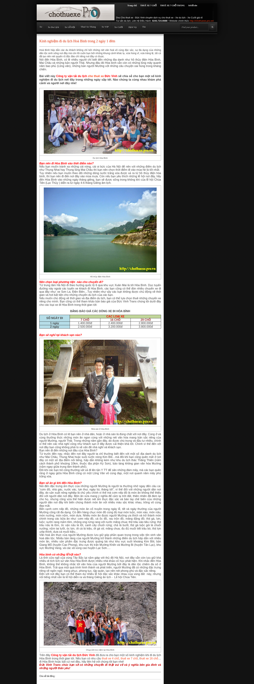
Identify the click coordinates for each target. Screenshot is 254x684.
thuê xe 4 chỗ (110, 658)
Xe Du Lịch (53, 27)
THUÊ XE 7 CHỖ (148, 5)
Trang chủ (132, 5)
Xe (41, 26)
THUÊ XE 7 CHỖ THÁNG (172, 5)
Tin (144, 26)
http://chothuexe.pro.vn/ (202, 20)
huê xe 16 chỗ (149, 658)
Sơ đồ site (192, 5)
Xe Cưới (118, 27)
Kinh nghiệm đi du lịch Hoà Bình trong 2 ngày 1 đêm (77, 41)
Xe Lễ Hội (70, 27)
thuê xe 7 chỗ (129, 658)
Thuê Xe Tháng (88, 26)
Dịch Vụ (133, 27)
